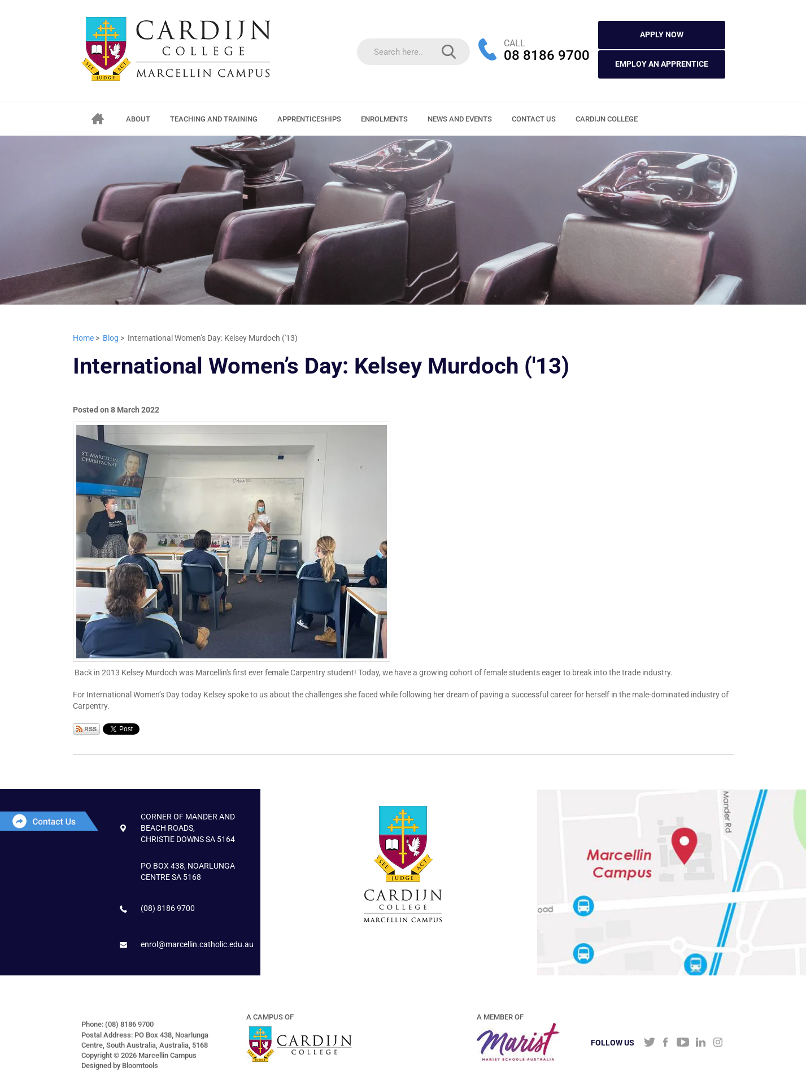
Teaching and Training (214, 119)
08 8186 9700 (547, 56)
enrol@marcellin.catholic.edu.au (197, 944)
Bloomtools (140, 1070)
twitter (648, 1043)
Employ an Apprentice (661, 63)
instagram (718, 1043)
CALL (514, 43)
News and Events (460, 119)
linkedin (701, 1043)
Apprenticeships (310, 119)
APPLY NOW (661, 34)
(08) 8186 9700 (168, 908)
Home (98, 118)
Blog (111, 337)
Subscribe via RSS (86, 729)
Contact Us (534, 119)
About (139, 119)
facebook (666, 1043)
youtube (683, 1043)
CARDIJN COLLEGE (607, 119)
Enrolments (384, 119)
